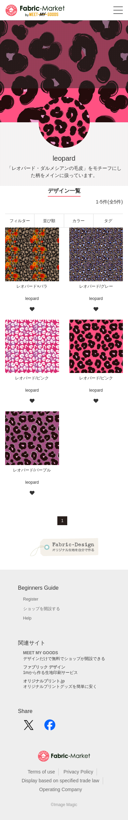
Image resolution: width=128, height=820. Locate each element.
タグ (108, 220)
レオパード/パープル (32, 470)
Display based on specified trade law (60, 780)
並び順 (49, 220)
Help (27, 618)
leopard (32, 298)
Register (31, 599)
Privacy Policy (78, 771)
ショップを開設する (41, 608)
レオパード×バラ (31, 286)
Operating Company (60, 789)
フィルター (20, 220)
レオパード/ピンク (32, 378)
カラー (78, 220)
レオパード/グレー (96, 286)
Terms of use (41, 771)
